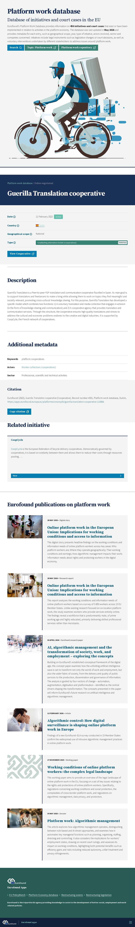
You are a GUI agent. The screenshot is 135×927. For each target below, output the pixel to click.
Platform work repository (76, 47)
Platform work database (19, 183)
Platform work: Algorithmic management (83, 821)
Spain (40, 225)
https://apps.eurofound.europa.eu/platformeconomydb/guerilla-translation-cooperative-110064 (55, 401)
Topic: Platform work (39, 47)
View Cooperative (20, 253)
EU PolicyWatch (17, 895)
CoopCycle (17, 440)
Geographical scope (18, 234)
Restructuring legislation (99, 895)
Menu (130, 922)
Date (10, 216)
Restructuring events (72, 895)
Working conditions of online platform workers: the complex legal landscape (81, 769)
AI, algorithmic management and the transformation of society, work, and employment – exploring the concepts (80, 652)
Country (12, 225)
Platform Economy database (43, 895)
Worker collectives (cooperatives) (39, 367)
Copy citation (17, 411)
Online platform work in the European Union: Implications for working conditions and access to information (80, 532)
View (15, 476)
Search (14, 47)
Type (10, 242)
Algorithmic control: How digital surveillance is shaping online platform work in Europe (81, 725)
